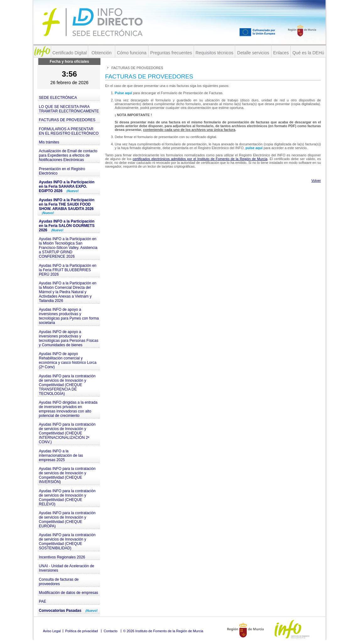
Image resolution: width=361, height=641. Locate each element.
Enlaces (281, 52)
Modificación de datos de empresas (68, 592)
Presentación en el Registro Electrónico (62, 171)
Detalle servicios (253, 52)
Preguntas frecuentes (171, 52)
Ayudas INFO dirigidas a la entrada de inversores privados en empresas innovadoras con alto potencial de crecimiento (68, 409)
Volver (316, 180)
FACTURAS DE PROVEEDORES (67, 120)
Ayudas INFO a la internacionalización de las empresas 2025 (61, 455)
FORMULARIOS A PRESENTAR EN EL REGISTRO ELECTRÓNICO (69, 131)
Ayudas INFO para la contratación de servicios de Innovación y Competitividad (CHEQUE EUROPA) (67, 519)
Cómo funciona (131, 52)
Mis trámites (49, 142)
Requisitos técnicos (215, 52)
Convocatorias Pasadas (68, 610)
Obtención (102, 52)
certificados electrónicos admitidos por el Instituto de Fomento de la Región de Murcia (199, 159)
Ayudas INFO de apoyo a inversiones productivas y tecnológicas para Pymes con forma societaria (69, 316)
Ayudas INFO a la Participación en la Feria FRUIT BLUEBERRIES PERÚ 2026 (67, 270)
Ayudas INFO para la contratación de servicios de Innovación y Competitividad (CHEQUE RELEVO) (67, 497)
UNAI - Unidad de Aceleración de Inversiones (66, 568)
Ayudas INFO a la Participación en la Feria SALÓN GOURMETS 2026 (66, 225)
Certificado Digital (69, 52)
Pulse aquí (124, 93)
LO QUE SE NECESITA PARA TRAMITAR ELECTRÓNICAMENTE (69, 109)
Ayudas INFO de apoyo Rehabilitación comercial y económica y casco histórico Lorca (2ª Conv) (67, 360)
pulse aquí (254, 148)
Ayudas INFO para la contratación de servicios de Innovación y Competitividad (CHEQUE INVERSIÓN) (67, 475)
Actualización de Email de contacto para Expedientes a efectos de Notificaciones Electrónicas (68, 155)
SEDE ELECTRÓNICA (58, 97)
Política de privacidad (81, 631)
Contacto (110, 631)
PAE (42, 601)
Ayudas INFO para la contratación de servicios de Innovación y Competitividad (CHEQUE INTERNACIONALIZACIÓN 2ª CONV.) (67, 433)
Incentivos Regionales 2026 (62, 557)
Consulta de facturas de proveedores (59, 581)
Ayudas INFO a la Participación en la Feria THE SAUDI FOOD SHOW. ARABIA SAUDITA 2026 (66, 206)
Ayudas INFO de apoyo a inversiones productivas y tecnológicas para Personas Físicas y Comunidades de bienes (68, 338)
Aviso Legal (52, 631)
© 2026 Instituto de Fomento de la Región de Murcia (163, 631)
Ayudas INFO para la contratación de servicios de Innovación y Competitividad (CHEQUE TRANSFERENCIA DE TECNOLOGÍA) (67, 385)
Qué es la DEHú (308, 52)
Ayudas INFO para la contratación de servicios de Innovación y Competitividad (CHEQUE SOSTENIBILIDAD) (67, 541)
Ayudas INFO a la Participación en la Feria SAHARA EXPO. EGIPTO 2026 (66, 186)
